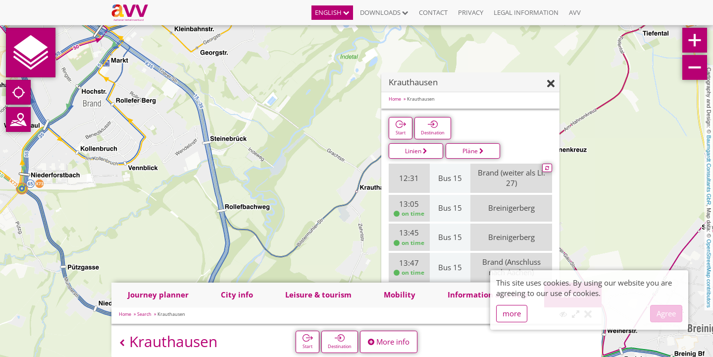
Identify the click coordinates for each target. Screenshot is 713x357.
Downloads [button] (384, 12)
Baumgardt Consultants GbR (709, 170)
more (512, 313)
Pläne (473, 151)
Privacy (470, 12)
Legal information (526, 12)
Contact (433, 12)
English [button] (332, 12)
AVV (575, 12)
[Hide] (551, 84)
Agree (666, 313)
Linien (416, 151)
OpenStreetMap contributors (709, 273)
